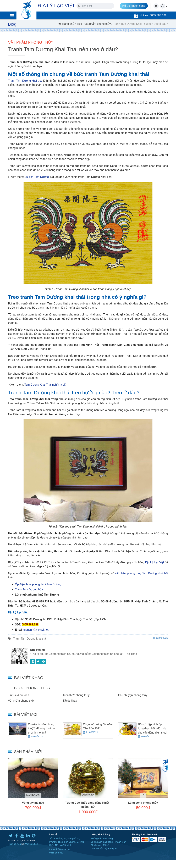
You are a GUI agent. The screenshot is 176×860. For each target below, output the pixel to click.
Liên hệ (53, 834)
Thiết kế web (14, 844)
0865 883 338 (56, 852)
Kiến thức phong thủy (76, 695)
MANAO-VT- (33, 795)
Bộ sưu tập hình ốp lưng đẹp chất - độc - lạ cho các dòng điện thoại (152, 728)
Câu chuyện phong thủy (132, 695)
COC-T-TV (88, 795)
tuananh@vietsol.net (35, 629)
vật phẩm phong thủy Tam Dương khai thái (141, 573)
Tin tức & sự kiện (18, 695)
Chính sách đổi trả (100, 845)
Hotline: (145, 15)
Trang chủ (66, 23)
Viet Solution (31, 844)
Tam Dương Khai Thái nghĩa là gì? (45, 384)
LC (143, 795)
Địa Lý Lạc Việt (154, 562)
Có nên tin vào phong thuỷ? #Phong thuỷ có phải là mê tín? (41, 728)
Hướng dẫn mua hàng (102, 838)
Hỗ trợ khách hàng (133, 5)
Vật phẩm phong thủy (97, 23)
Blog (79, 23)
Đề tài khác (70, 700)
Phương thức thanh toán (145, 834)
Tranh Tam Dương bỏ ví (29, 589)
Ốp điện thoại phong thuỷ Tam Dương (38, 584)
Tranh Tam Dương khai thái (25, 80)
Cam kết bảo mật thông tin (104, 848)
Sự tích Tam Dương (37, 176)
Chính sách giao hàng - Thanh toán (108, 842)
